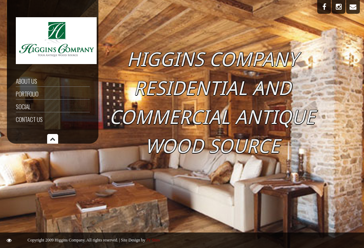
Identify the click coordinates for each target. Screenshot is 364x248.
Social (23, 106)
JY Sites (153, 240)
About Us (26, 81)
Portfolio (27, 94)
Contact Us (29, 119)
